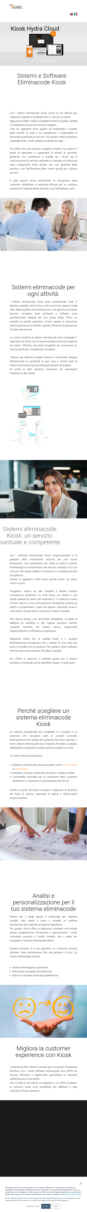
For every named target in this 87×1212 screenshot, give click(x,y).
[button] (2, 43)
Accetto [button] (45, 1206)
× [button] (80, 1183)
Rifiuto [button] (56, 1206)
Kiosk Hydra (21, 768)
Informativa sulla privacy (71, 1194)
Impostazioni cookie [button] (33, 1206)
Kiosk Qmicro (69, 764)
